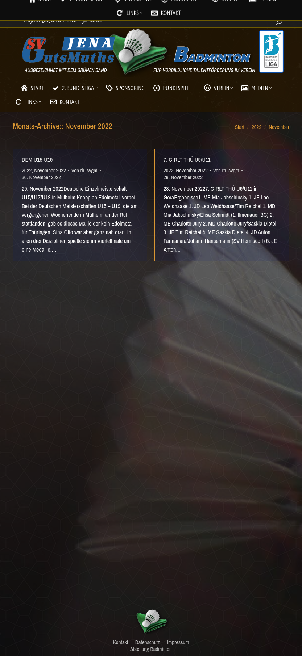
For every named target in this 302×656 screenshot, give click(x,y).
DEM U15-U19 (37, 160)
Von (84, 170)
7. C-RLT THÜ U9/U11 (187, 160)
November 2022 (50, 170)
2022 (27, 170)
